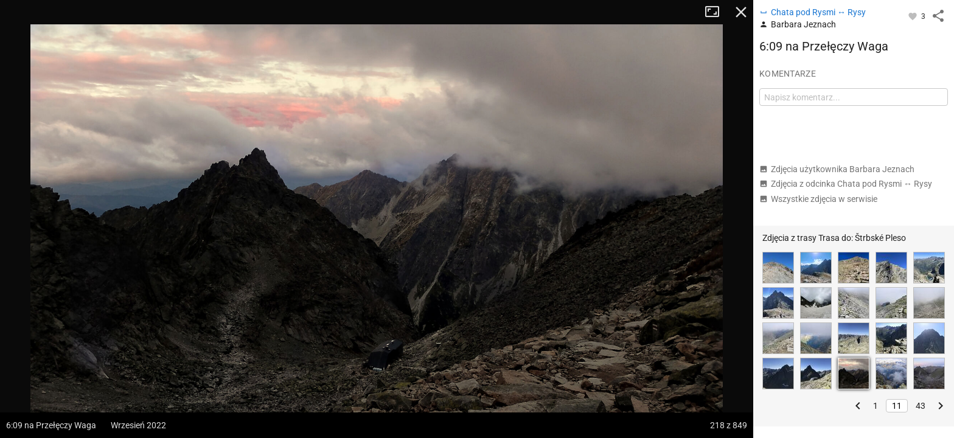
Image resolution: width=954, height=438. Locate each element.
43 (920, 406)
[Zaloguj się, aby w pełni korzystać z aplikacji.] (913, 16)
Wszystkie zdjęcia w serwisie (818, 199)
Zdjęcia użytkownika (836, 169)
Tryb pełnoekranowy (717, 12)
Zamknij (741, 12)
